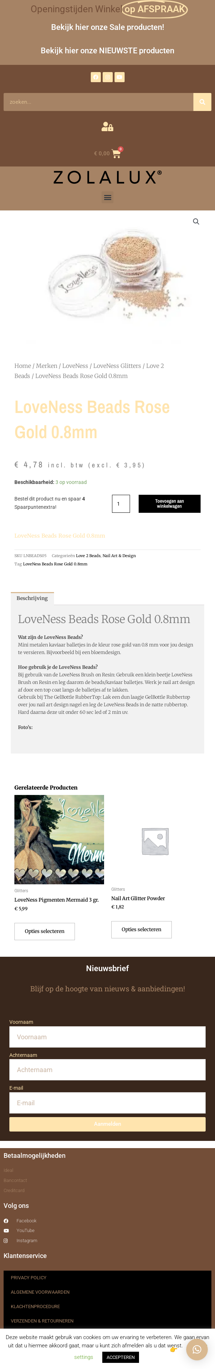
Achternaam (23, 1055)
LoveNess (75, 365)
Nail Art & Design (119, 555)
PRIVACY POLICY (28, 1277)
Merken (46, 365)
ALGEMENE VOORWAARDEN (40, 1292)
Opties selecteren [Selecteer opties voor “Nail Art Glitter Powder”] (141, 929)
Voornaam (21, 1022)
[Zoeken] (202, 102)
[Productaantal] (121, 503)
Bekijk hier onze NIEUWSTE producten (107, 50)
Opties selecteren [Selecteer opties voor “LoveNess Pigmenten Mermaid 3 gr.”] (44, 931)
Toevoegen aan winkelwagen (169, 503)
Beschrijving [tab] (32, 598)
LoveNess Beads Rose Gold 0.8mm (55, 563)
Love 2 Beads (88, 555)
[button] (107, 197)
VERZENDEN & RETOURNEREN (42, 1321)
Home (22, 365)
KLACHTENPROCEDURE (35, 1306)
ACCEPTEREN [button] (121, 1357)
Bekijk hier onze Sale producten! (107, 27)
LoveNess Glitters (117, 365)
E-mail (16, 1088)
